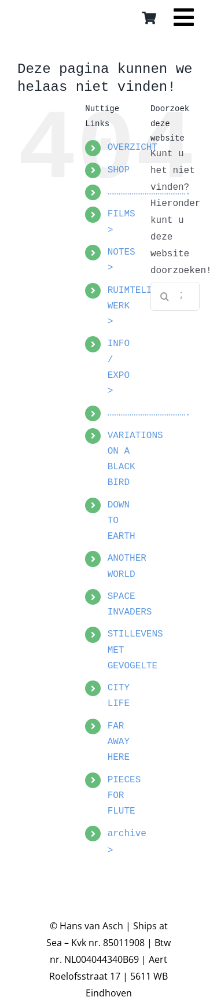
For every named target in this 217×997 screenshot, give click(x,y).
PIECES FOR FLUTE (124, 795)
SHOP (119, 170)
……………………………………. (149, 413)
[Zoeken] (164, 296)
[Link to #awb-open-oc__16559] (184, 21)
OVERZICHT (132, 147)
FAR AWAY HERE (119, 742)
